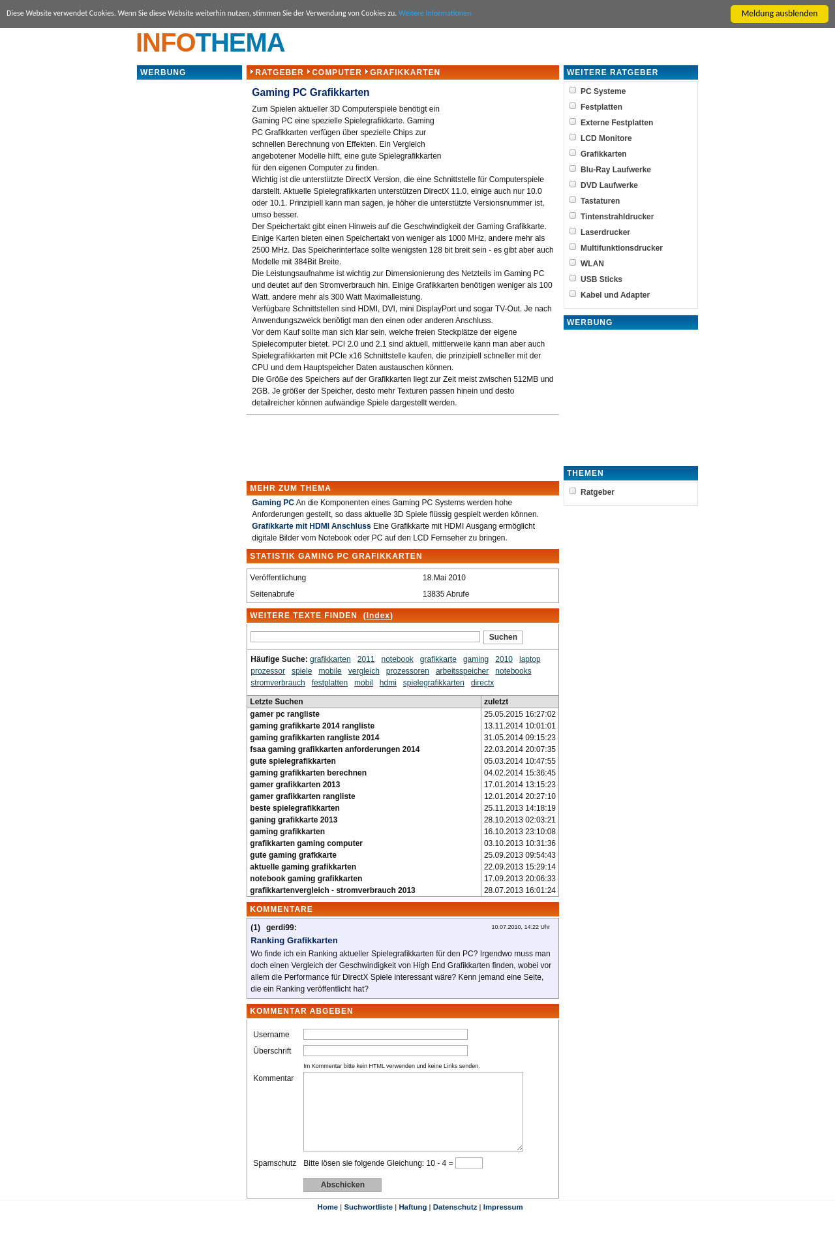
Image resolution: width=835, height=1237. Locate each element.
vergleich (364, 671)
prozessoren (407, 671)
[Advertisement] (190, 277)
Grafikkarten (405, 72)
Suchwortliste (368, 1223)
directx (482, 682)
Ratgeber (279, 72)
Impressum (503, 1223)
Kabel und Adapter (615, 295)
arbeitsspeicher (462, 671)
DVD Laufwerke (609, 185)
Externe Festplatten (617, 122)
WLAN (592, 263)
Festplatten (601, 107)
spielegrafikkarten (433, 682)
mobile (329, 671)
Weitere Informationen (493, 14)
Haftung (413, 1223)
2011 (366, 659)
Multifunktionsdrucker (622, 248)
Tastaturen (600, 201)
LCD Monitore (606, 138)
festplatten (330, 682)
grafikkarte (438, 659)
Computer (337, 72)
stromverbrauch (277, 682)
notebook (397, 659)
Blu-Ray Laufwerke (616, 169)
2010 (504, 659)
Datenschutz (455, 1223)
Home (327, 1223)
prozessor (267, 671)
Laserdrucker (605, 232)
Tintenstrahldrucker (617, 216)
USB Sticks (601, 279)
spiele (302, 671)
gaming (476, 659)
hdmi (388, 682)
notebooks (513, 671)
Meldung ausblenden (780, 13)
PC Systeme (603, 91)
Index (377, 615)
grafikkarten (330, 659)
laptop (530, 659)
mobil (363, 682)
